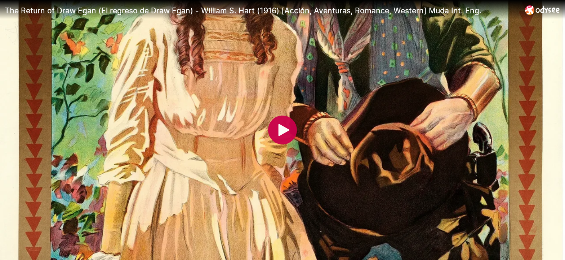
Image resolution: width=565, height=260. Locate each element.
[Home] (542, 10)
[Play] (282, 130)
